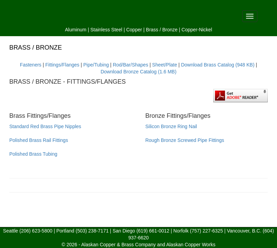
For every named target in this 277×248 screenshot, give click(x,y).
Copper (134, 29)
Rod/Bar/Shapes (130, 65)
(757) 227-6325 (206, 231)
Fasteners (30, 65)
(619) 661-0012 (153, 231)
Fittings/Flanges (62, 65)
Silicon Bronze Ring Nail (171, 126)
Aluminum (75, 29)
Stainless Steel (106, 29)
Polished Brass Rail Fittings (38, 140)
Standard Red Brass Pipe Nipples (45, 126)
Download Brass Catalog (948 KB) (217, 65)
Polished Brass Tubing (33, 154)
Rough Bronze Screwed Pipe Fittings (184, 140)
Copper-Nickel (197, 29)
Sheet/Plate (164, 65)
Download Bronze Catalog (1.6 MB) (138, 71)
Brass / (153, 29)
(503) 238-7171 (92, 231)
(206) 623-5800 (35, 231)
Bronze (169, 29)
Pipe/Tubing (96, 65)
